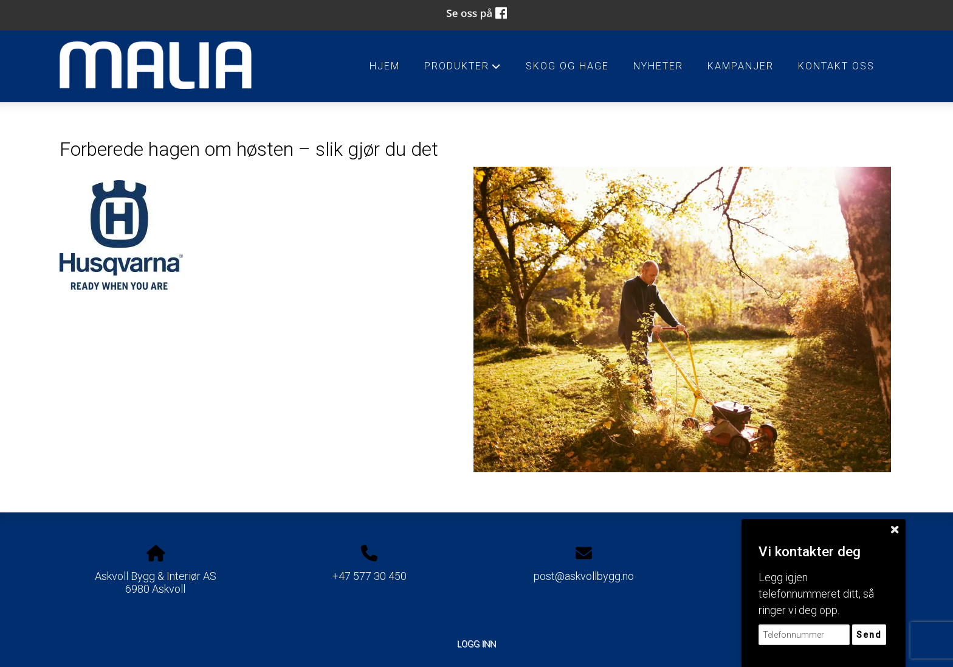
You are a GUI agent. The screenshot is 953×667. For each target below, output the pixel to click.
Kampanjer (740, 66)
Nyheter (658, 66)
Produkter (462, 69)
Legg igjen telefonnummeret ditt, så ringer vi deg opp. (816, 593)
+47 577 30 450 (369, 576)
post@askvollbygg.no (584, 576)
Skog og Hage (567, 66)
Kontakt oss (836, 66)
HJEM (385, 66)
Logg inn (476, 644)
